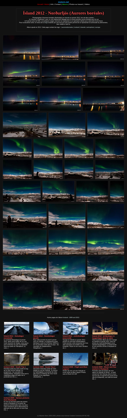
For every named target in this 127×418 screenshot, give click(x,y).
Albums (65, 4)
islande (82, 27)
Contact (58, 4)
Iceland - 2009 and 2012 (71, 317)
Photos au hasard (76, 4)
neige (46, 22)
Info (51, 4)
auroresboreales (67, 27)
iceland (76, 27)
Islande (67, 17)
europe (97, 27)
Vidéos (87, 4)
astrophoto (90, 27)
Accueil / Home (43, 4)
